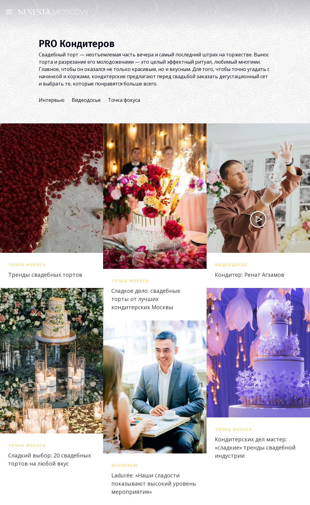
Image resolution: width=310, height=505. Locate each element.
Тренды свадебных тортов (45, 274)
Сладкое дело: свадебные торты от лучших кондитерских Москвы (145, 299)
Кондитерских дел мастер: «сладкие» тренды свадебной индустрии (255, 447)
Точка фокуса (124, 100)
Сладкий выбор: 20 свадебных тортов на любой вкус (49, 459)
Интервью (51, 100)
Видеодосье (86, 100)
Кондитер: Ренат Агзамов (249, 274)
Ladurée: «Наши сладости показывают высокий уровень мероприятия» (153, 483)
